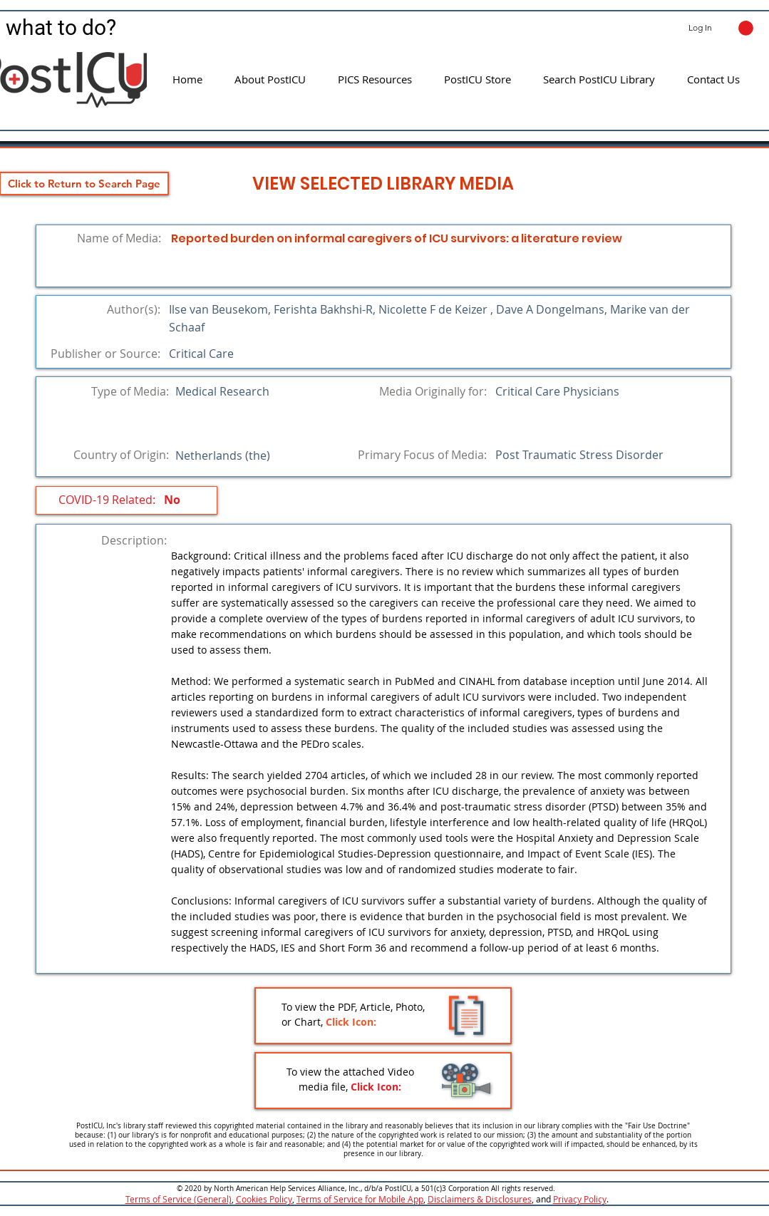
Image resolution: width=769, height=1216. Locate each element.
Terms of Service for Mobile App (359, 1199)
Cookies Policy (264, 1199)
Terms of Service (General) (178, 1199)
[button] (745, 28)
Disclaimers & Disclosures (480, 1199)
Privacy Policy (580, 1199)
